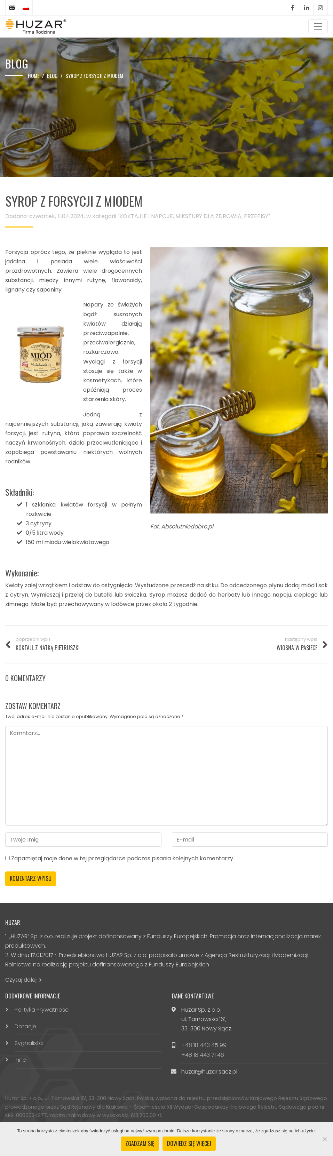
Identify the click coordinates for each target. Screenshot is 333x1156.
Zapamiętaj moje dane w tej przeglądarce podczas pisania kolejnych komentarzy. (122, 858)
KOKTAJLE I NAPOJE (146, 216)
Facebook (293, 8)
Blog (52, 75)
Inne (20, 1060)
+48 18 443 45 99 (204, 1045)
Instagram (320, 8)
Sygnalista (29, 1043)
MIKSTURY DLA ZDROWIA (208, 216)
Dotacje (25, 1026)
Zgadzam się (139, 1143)
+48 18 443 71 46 (202, 1055)
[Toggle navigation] (318, 26)
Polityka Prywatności (42, 1010)
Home (33, 75)
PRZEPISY (256, 216)
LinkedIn (307, 8)
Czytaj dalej (23, 980)
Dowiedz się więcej (189, 1143)
